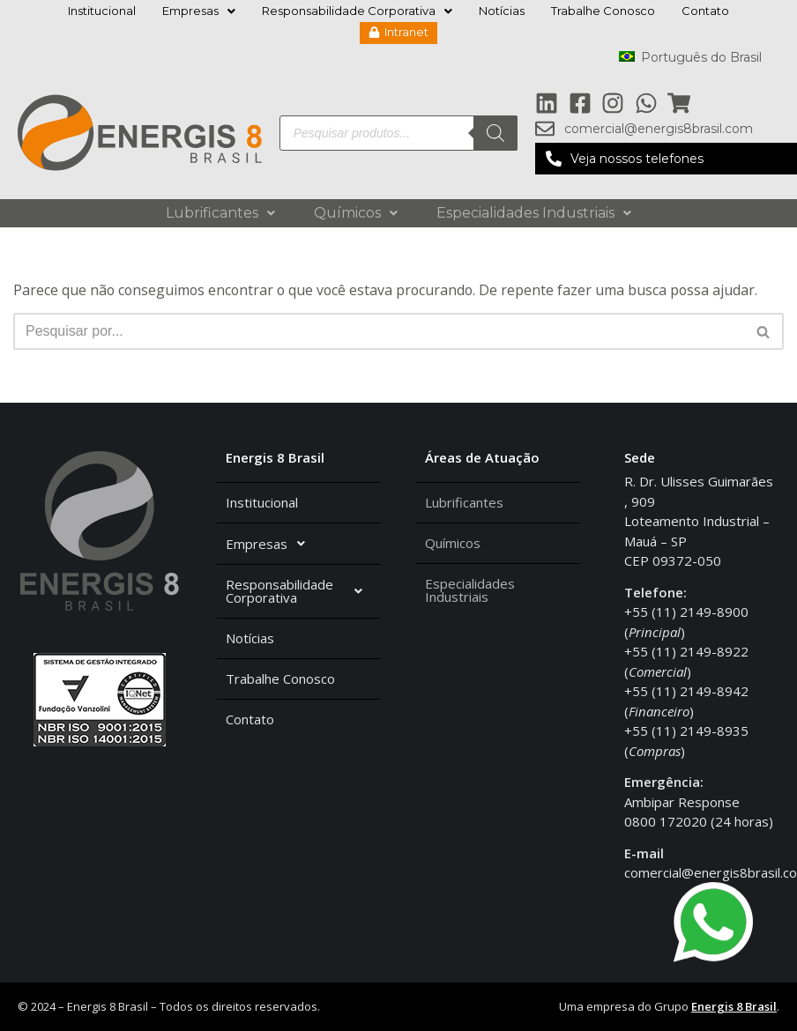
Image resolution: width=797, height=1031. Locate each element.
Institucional (102, 11)
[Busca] (378, 332)
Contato (705, 11)
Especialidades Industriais (533, 212)
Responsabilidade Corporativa (357, 11)
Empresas (198, 11)
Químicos (356, 212)
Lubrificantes (220, 212)
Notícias (502, 11)
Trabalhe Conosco (603, 11)
